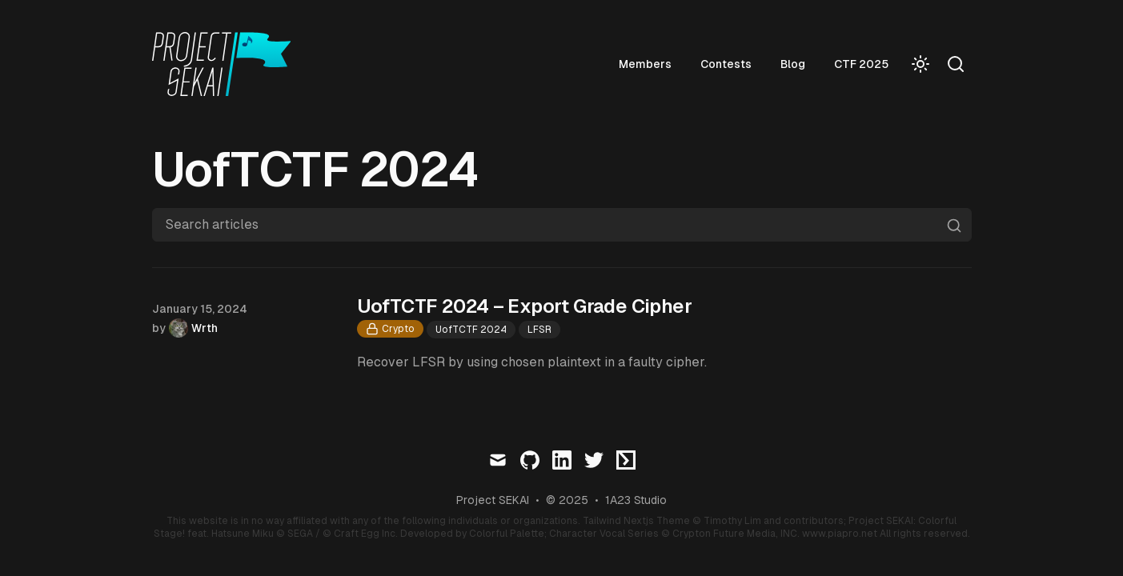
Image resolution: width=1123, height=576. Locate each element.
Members (680, 64)
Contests (761, 64)
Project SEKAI (492, 500)
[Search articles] (562, 225)
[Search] (956, 64)
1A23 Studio (636, 500)
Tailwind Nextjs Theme (636, 520)
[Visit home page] (226, 64)
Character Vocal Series (604, 533)
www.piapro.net (839, 533)
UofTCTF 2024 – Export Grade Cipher (524, 306)
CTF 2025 (896, 64)
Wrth (204, 328)
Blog (828, 64)
